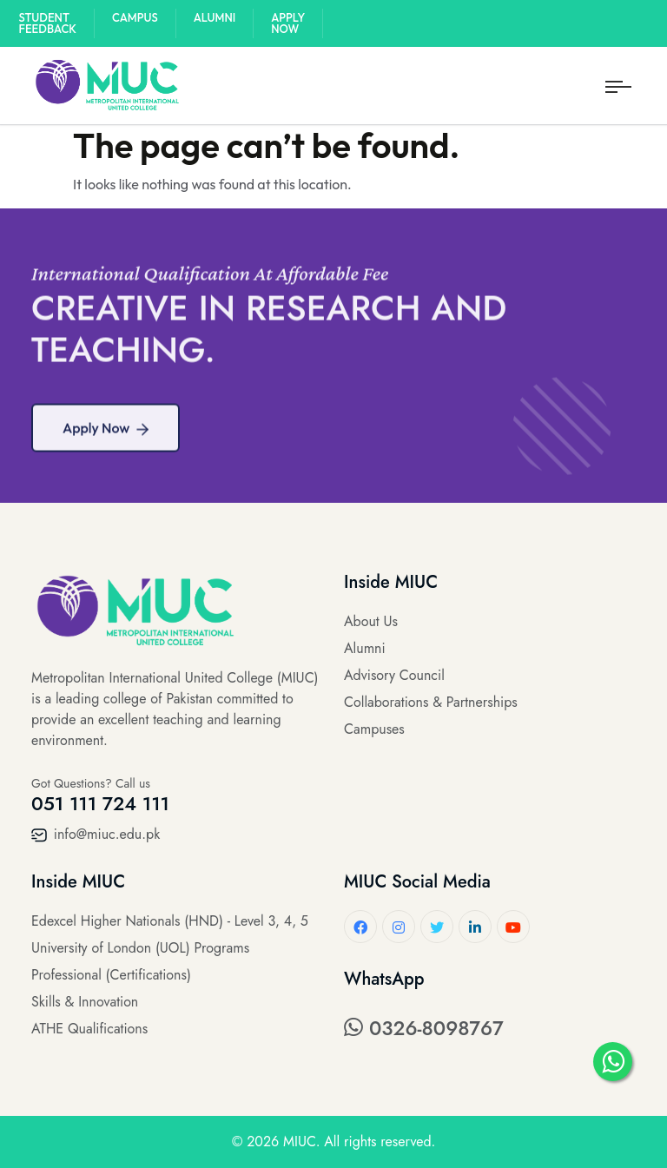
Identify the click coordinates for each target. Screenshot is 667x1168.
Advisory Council (394, 675)
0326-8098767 (424, 1028)
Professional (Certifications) (111, 975)
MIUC (299, 1142)
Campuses (374, 729)
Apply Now (288, 23)
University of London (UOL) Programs (140, 948)
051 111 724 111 (100, 803)
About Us (371, 621)
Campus (135, 17)
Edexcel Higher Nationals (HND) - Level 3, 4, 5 (169, 921)
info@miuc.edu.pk (95, 834)
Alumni (215, 17)
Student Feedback (48, 23)
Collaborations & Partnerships (431, 702)
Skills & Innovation (84, 1002)
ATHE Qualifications (89, 1029)
